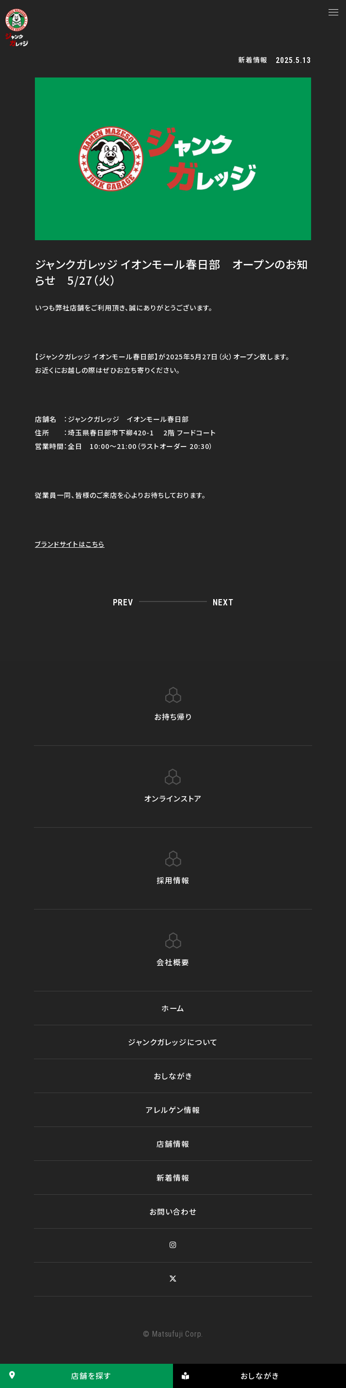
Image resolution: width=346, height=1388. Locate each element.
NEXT (222, 602)
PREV (123, 602)
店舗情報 (173, 1143)
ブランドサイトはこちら (70, 544)
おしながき (173, 1075)
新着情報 (173, 1177)
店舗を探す (55, 1376)
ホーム (173, 1008)
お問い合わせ (173, 1211)
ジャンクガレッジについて (173, 1042)
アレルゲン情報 (173, 1109)
